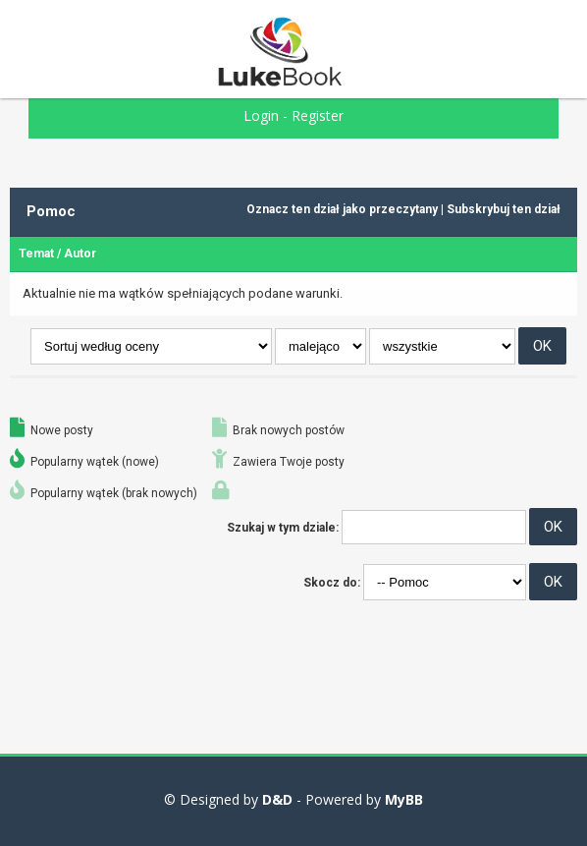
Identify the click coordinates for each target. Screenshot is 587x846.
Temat (36, 253)
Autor (80, 253)
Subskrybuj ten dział (503, 209)
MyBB (404, 799)
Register (318, 115)
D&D (277, 799)
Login (261, 115)
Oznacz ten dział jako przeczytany (342, 209)
